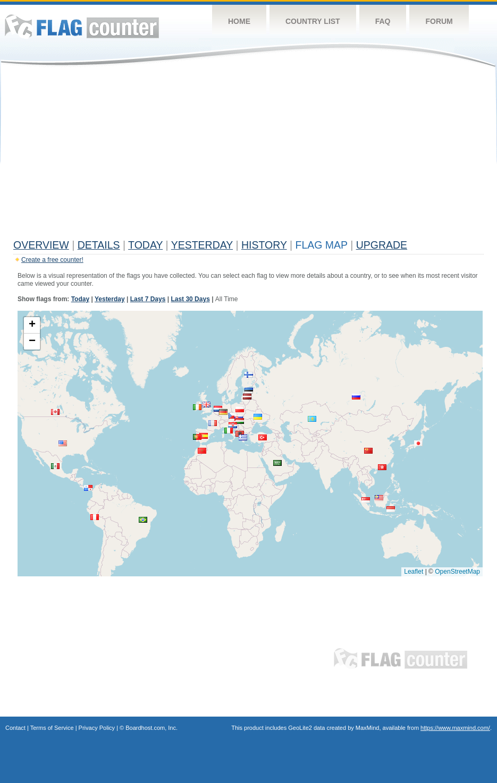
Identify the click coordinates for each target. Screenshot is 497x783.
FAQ (383, 21)
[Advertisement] (248, 155)
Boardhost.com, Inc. (151, 728)
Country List (312, 21)
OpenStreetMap (457, 571)
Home (239, 21)
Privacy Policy (97, 728)
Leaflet (413, 571)
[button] (233, 416)
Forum (438, 21)
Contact (15, 728)
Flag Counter (82, 26)
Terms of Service (52, 728)
